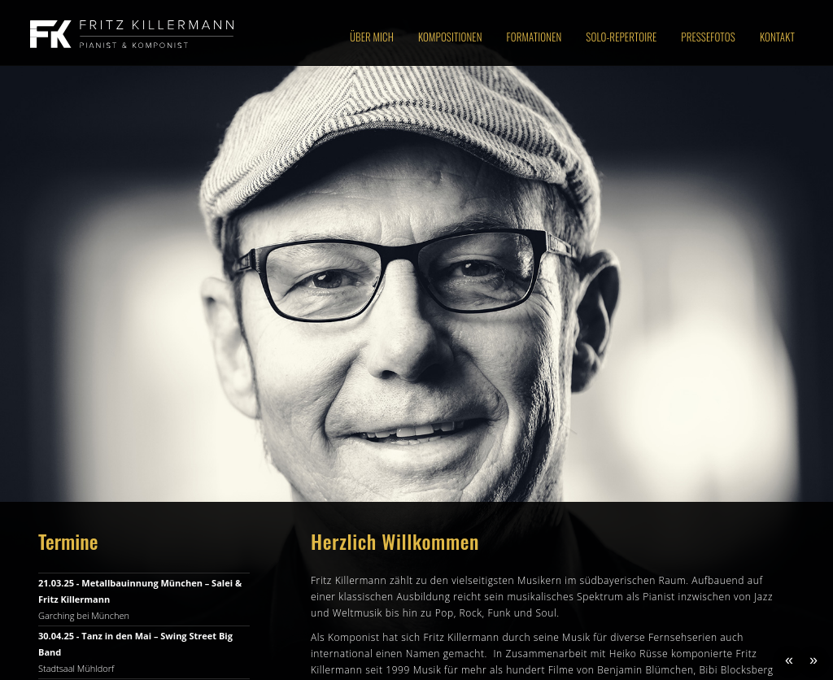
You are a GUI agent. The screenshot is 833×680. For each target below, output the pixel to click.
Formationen (534, 36)
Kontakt (777, 36)
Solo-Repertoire (621, 36)
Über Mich (372, 36)
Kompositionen (450, 36)
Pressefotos (708, 36)
